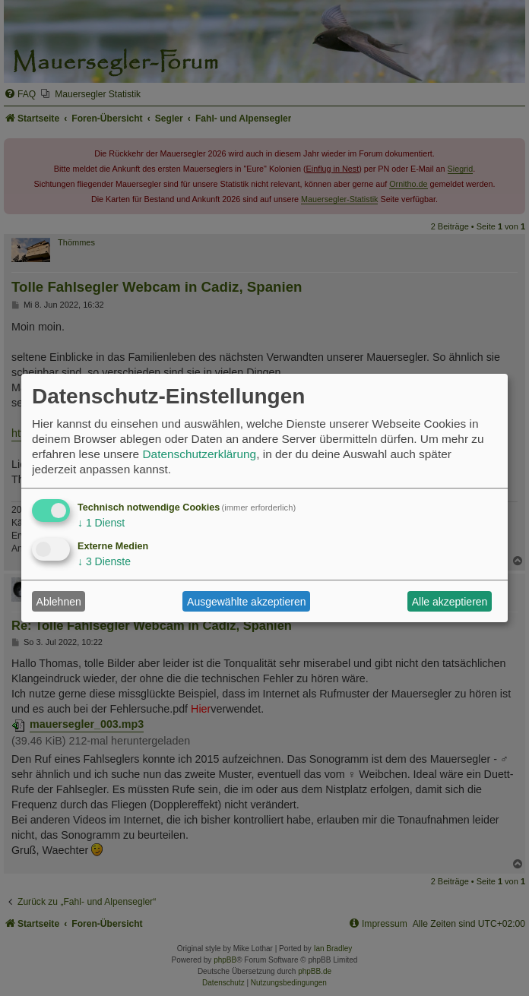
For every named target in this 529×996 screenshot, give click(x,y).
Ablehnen (58, 602)
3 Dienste (104, 561)
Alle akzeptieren (450, 602)
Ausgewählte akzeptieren (246, 602)
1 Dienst (101, 522)
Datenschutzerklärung (199, 453)
